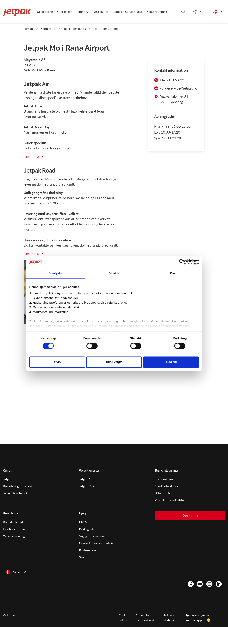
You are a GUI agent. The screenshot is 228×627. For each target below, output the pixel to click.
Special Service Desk (128, 11)
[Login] (197, 12)
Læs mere (31, 156)
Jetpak (7, 479)
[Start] (17, 11)
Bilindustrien (163, 493)
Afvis (57, 362)
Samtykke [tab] (56, 273)
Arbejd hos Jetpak (15, 493)
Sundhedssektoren (167, 486)
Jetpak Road (102, 11)
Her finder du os (14, 529)
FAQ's (83, 522)
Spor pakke (64, 11)
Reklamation (87, 550)
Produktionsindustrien (170, 500)
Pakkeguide (87, 529)
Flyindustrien (164, 479)
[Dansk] (217, 12)
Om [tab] (172, 273)
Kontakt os (190, 515)
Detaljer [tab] (114, 273)
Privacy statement (171, 617)
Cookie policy (123, 617)
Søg (81, 557)
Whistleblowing (14, 536)
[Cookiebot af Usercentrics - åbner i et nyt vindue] (182, 262)
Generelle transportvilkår (96, 543)
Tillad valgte (114, 362)
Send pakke (45, 11)
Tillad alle (171, 362)
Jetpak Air (83, 11)
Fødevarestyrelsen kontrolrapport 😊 (198, 617)
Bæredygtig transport (17, 486)
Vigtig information (91, 536)
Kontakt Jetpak (156, 11)
